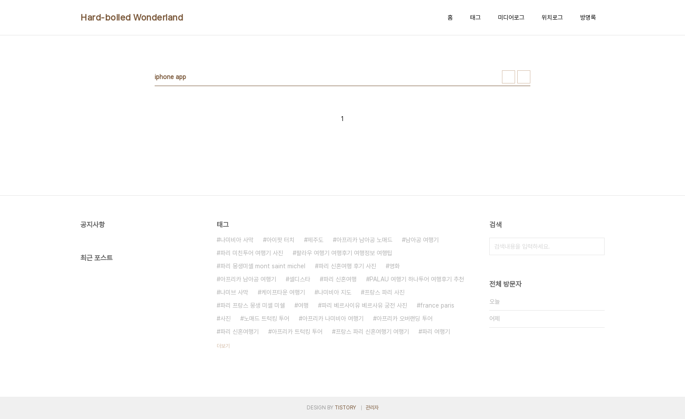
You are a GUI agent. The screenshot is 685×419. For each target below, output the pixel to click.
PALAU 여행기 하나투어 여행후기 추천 (417, 279)
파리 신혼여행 (339, 279)
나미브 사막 (234, 292)
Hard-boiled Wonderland (131, 17)
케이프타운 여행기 (283, 292)
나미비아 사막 (236, 239)
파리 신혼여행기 (239, 331)
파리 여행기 (436, 331)
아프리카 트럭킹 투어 (297, 331)
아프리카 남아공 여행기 (248, 279)
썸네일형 (508, 76)
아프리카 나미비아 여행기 (332, 318)
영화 (394, 266)
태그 (475, 17)
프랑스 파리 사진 (384, 292)
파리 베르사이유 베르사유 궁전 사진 (364, 305)
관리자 (372, 408)
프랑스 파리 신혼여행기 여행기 (372, 331)
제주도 (315, 239)
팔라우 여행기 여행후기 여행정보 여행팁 (344, 252)
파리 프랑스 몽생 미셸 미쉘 (252, 305)
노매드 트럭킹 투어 (266, 318)
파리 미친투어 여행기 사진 (251, 252)
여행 (303, 305)
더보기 (223, 346)
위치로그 (552, 17)
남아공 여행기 (422, 239)
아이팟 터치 (280, 239)
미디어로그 (511, 17)
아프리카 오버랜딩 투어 (404, 318)
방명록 (588, 17)
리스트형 (523, 76)
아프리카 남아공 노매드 (364, 239)
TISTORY (345, 408)
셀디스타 (299, 279)
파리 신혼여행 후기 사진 (347, 266)
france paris (437, 305)
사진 (225, 318)
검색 (596, 246)
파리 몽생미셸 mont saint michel (262, 266)
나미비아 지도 (334, 292)
